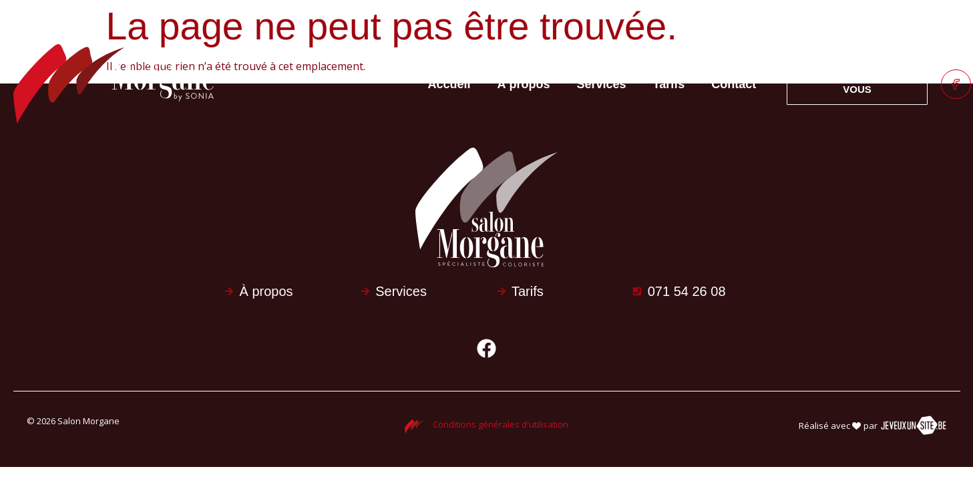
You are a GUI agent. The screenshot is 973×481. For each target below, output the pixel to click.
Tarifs (669, 84)
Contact (733, 84)
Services (601, 84)
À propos (523, 84)
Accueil (448, 84)
